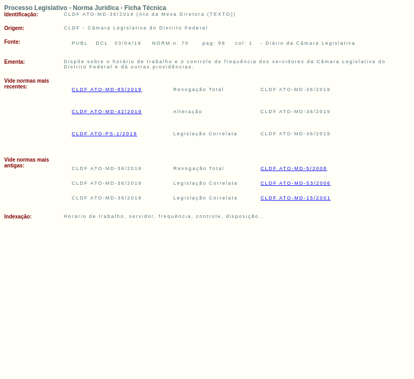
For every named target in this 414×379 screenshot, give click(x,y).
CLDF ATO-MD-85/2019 (107, 89)
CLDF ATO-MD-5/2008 (294, 168)
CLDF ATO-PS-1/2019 (105, 133)
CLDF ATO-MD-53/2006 (296, 183)
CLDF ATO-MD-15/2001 (296, 198)
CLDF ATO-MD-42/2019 (107, 111)
